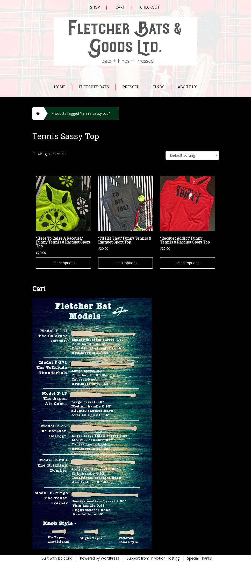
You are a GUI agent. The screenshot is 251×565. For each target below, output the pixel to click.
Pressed (130, 86)
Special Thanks (199, 558)
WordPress (110, 558)
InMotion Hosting (165, 558)
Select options (63, 262)
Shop (95, 7)
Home (60, 86)
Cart (120, 7)
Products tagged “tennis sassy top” (80, 113)
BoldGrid (65, 558)
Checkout (150, 7)
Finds (158, 86)
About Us (187, 86)
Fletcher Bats (94, 86)
